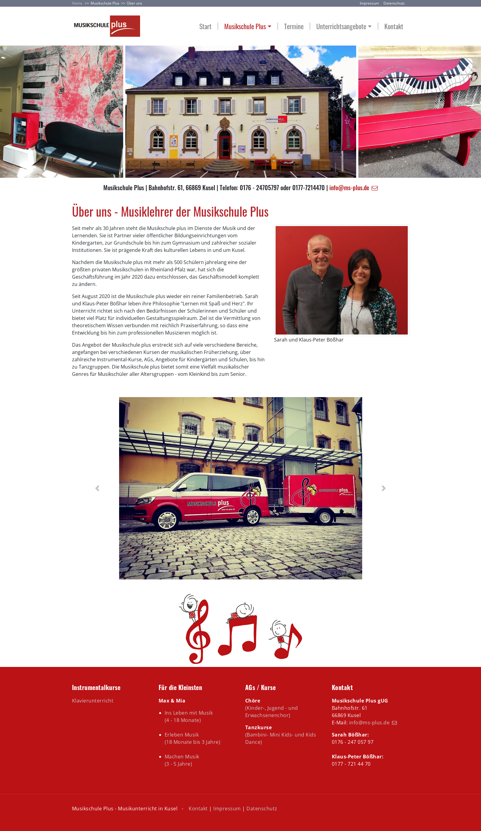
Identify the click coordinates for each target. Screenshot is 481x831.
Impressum (369, 3)
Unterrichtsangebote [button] (341, 26)
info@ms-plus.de (349, 187)
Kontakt (393, 26)
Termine (294, 26)
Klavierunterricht (93, 700)
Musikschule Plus (105, 3)
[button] (97, 488)
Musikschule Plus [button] (245, 26)
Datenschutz (394, 3)
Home (77, 3)
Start (205, 26)
